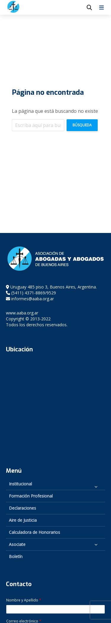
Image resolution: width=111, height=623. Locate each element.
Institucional (20, 484)
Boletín (15, 556)
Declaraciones (22, 508)
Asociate (17, 544)
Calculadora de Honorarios (34, 532)
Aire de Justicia (23, 520)
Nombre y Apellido (23, 600)
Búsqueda (82, 125)
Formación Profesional (31, 496)
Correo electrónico (23, 621)
